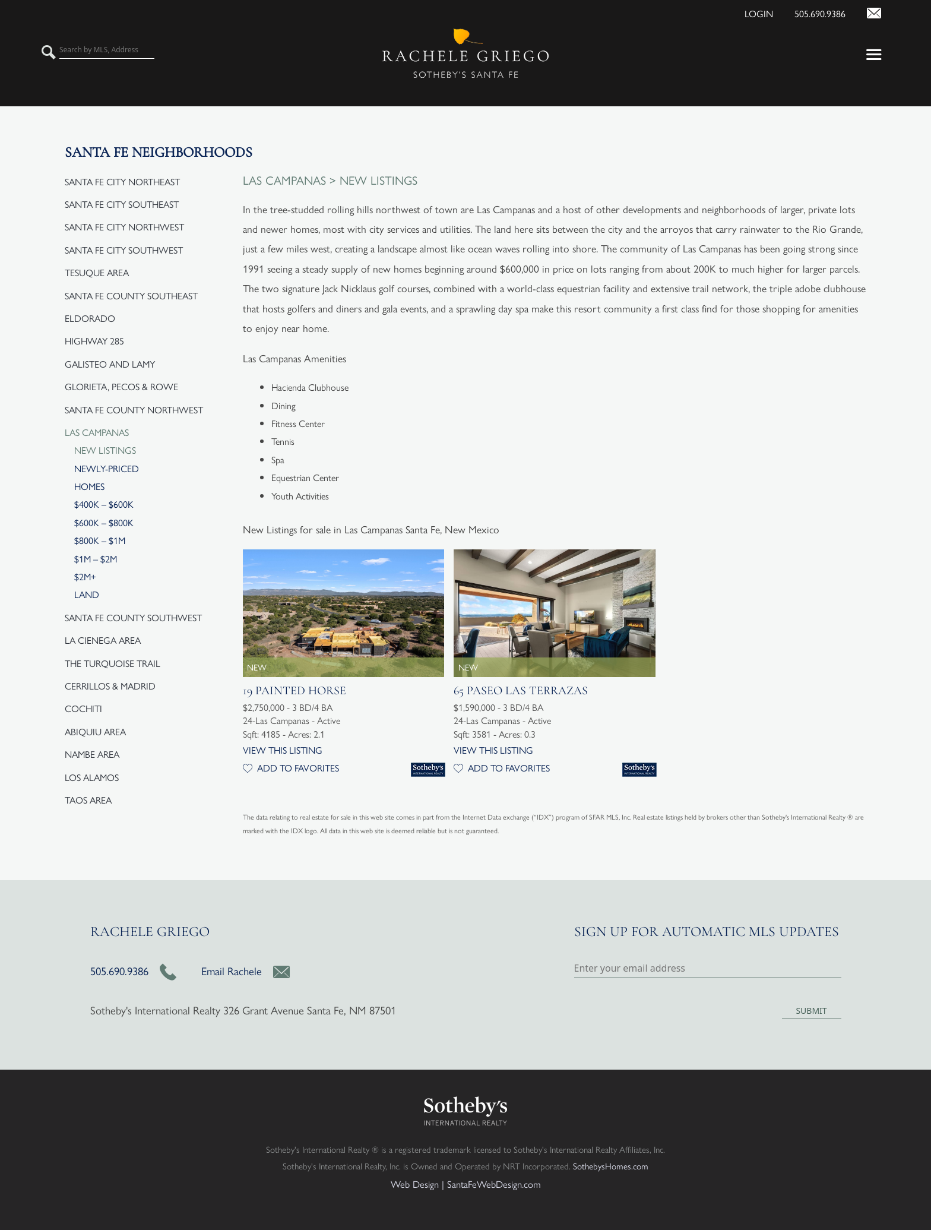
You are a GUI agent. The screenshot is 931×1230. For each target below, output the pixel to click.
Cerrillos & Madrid (110, 686)
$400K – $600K (104, 504)
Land (86, 594)
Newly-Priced (106, 468)
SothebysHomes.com (610, 1165)
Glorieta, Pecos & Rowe (121, 386)
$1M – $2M (95, 558)
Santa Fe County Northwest (134, 409)
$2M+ (85, 576)
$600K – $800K (104, 522)
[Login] (749, 11)
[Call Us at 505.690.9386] (810, 11)
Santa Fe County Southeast (131, 295)
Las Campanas (97, 432)
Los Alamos (92, 777)
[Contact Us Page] (864, 11)
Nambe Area (92, 754)
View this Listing (282, 750)
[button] (827, 53)
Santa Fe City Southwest (124, 250)
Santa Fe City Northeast (122, 181)
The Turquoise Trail (112, 663)
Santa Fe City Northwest (124, 226)
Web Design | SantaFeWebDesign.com (466, 1184)
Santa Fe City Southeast (122, 204)
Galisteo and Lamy (110, 364)
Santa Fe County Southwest (133, 617)
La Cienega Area (103, 640)
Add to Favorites (291, 767)
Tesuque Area (97, 272)
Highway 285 (94, 340)
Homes (89, 486)
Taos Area (88, 800)
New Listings (105, 450)
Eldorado (90, 318)
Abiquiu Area (95, 731)
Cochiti (83, 708)
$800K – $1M (99, 540)
